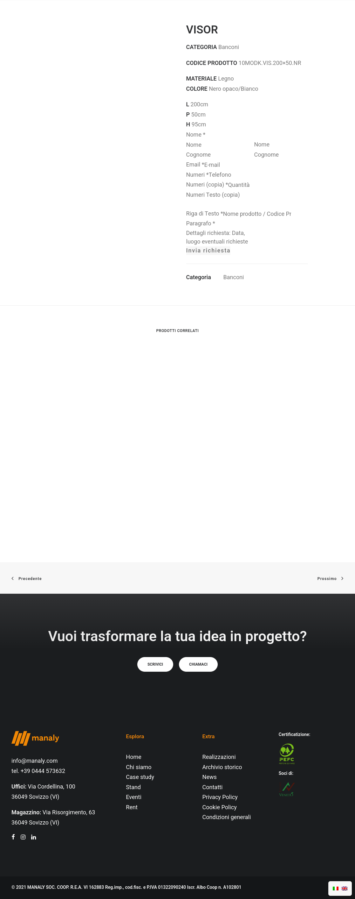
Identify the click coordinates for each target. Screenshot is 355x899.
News (209, 777)
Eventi (133, 797)
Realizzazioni (219, 757)
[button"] (13, 837)
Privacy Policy (220, 797)
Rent (131, 807)
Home (133, 757)
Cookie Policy (219, 807)
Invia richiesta (208, 250)
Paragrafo (200, 223)
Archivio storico (222, 767)
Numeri (197, 175)
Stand (133, 787)
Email (195, 164)
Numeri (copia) (207, 185)
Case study (140, 777)
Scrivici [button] (155, 664)
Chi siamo (138, 767)
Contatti (212, 787)
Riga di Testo (204, 213)
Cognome (266, 155)
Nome (196, 135)
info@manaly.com (34, 761)
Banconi (233, 277)
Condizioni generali (226, 817)
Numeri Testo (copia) (213, 195)
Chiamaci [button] (198, 664)
